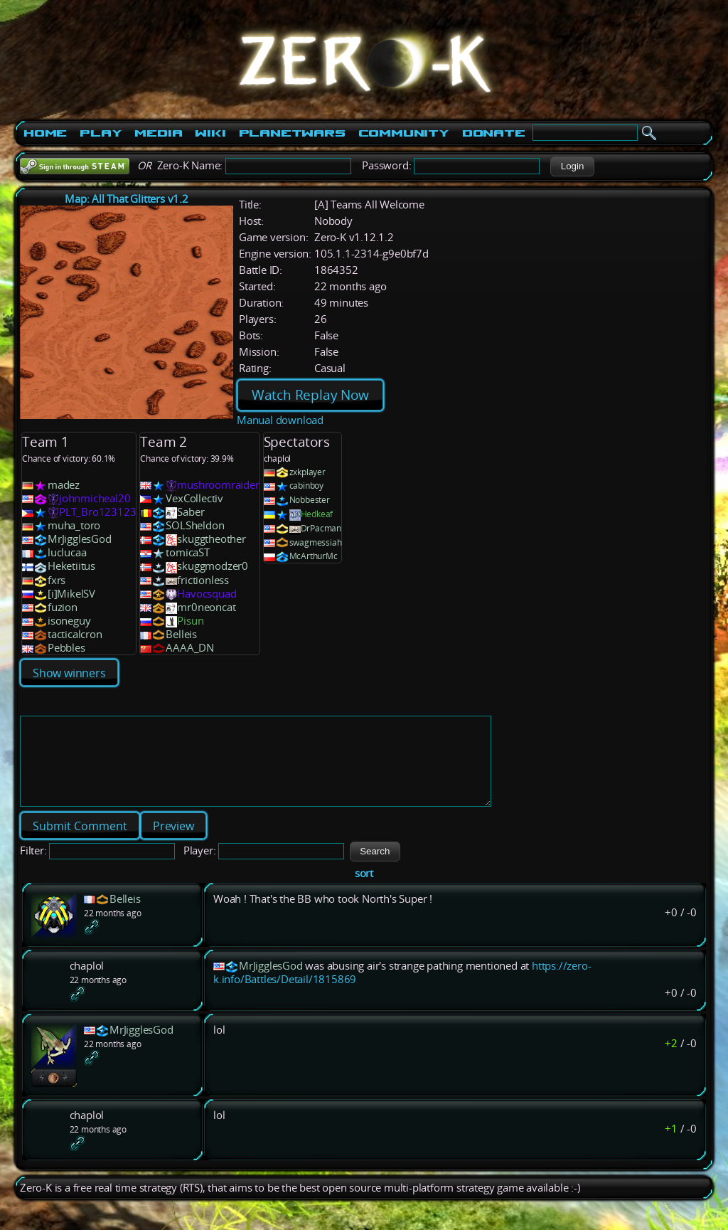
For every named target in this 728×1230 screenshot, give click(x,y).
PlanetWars (292, 133)
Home (45, 133)
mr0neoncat (206, 607)
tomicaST (187, 552)
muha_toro (74, 525)
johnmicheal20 (94, 498)
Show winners (69, 673)
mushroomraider (218, 485)
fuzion (62, 607)
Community (403, 133)
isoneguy (69, 620)
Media (158, 133)
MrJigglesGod (80, 539)
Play (101, 133)
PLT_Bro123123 (97, 512)
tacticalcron (75, 634)
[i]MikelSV (71, 593)
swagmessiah (315, 542)
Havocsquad (206, 593)
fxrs (56, 580)
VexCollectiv (194, 498)
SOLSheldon (195, 525)
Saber (190, 512)
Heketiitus (71, 566)
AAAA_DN (190, 647)
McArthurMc (313, 556)
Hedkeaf (317, 514)
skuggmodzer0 (212, 566)
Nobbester (309, 500)
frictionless (203, 580)
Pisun (190, 620)
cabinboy (306, 485)
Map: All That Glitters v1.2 (126, 199)
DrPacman (321, 528)
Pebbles (66, 647)
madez (64, 485)
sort (364, 890)
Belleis (181, 634)
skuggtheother (211, 539)
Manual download (280, 420)
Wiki (210, 133)
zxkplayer (307, 472)
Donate (493, 133)
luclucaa (67, 552)
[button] (572, 166)
